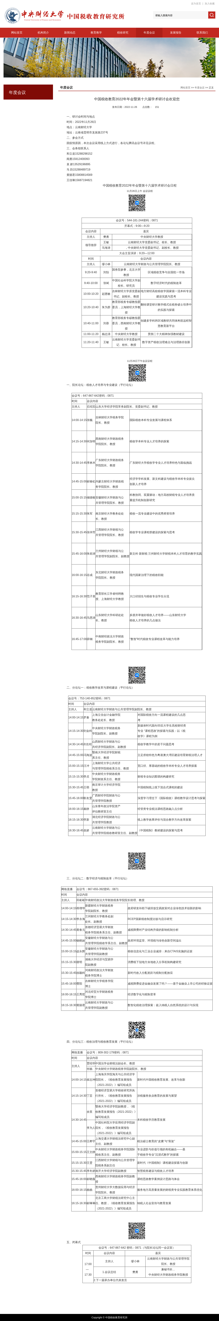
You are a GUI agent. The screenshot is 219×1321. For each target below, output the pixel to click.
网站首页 (16, 32)
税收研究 (122, 32)
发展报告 (175, 32)
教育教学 (96, 32)
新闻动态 (69, 32)
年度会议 (149, 32)
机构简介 (43, 32)
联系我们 (202, 32)
